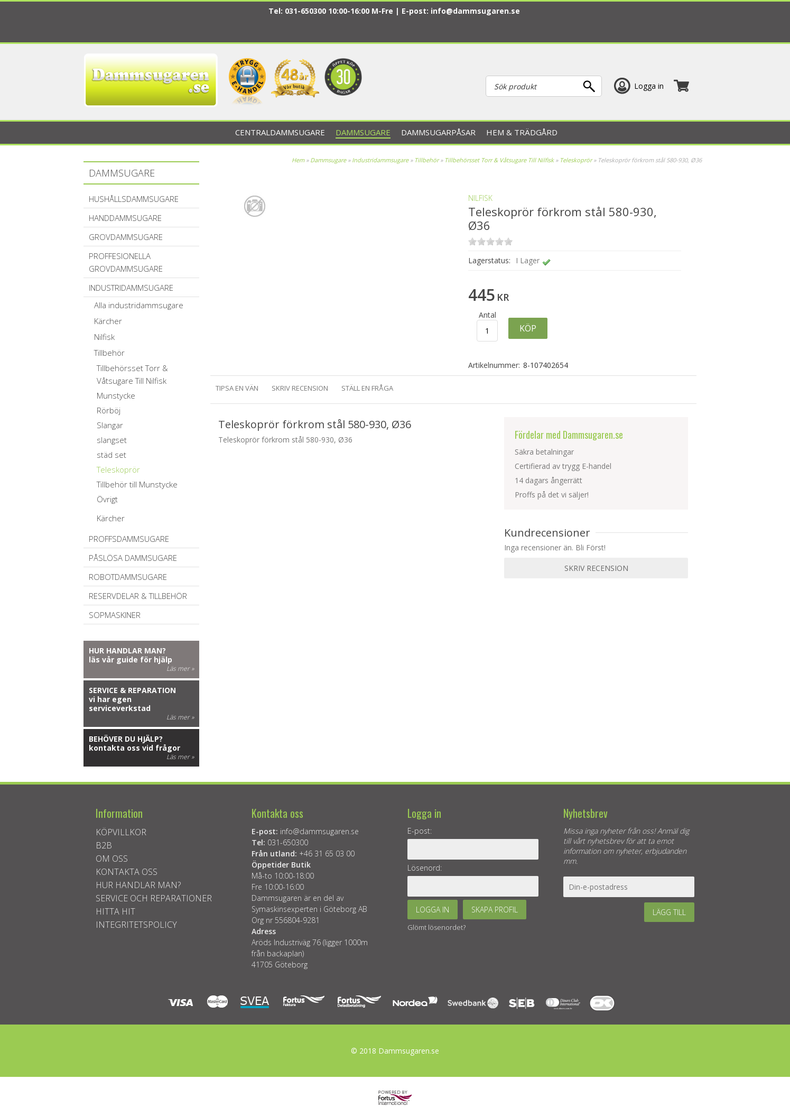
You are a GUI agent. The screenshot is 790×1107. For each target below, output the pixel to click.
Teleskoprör (576, 160)
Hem (298, 160)
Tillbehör (426, 160)
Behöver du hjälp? (126, 739)
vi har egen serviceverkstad (120, 703)
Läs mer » (180, 668)
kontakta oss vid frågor (134, 748)
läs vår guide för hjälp (130, 659)
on (472, 241)
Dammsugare (328, 160)
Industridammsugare (381, 160)
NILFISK (480, 198)
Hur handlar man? (127, 650)
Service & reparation (132, 690)
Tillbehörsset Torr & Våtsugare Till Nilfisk (499, 160)
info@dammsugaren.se (475, 11)
